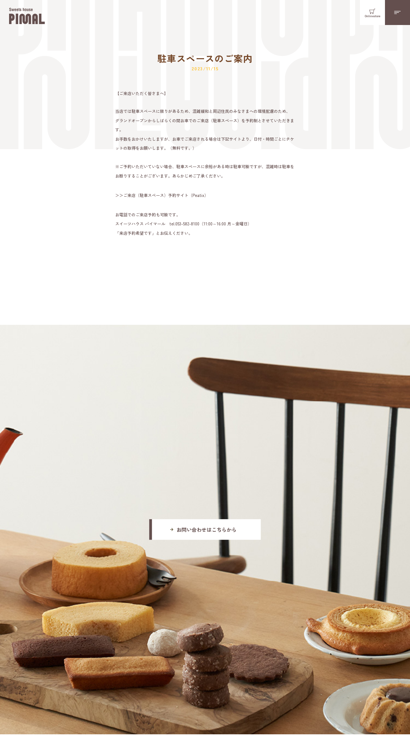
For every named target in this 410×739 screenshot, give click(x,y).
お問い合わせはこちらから (207, 440)
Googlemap (158, 618)
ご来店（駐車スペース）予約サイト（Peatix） (165, 195)
